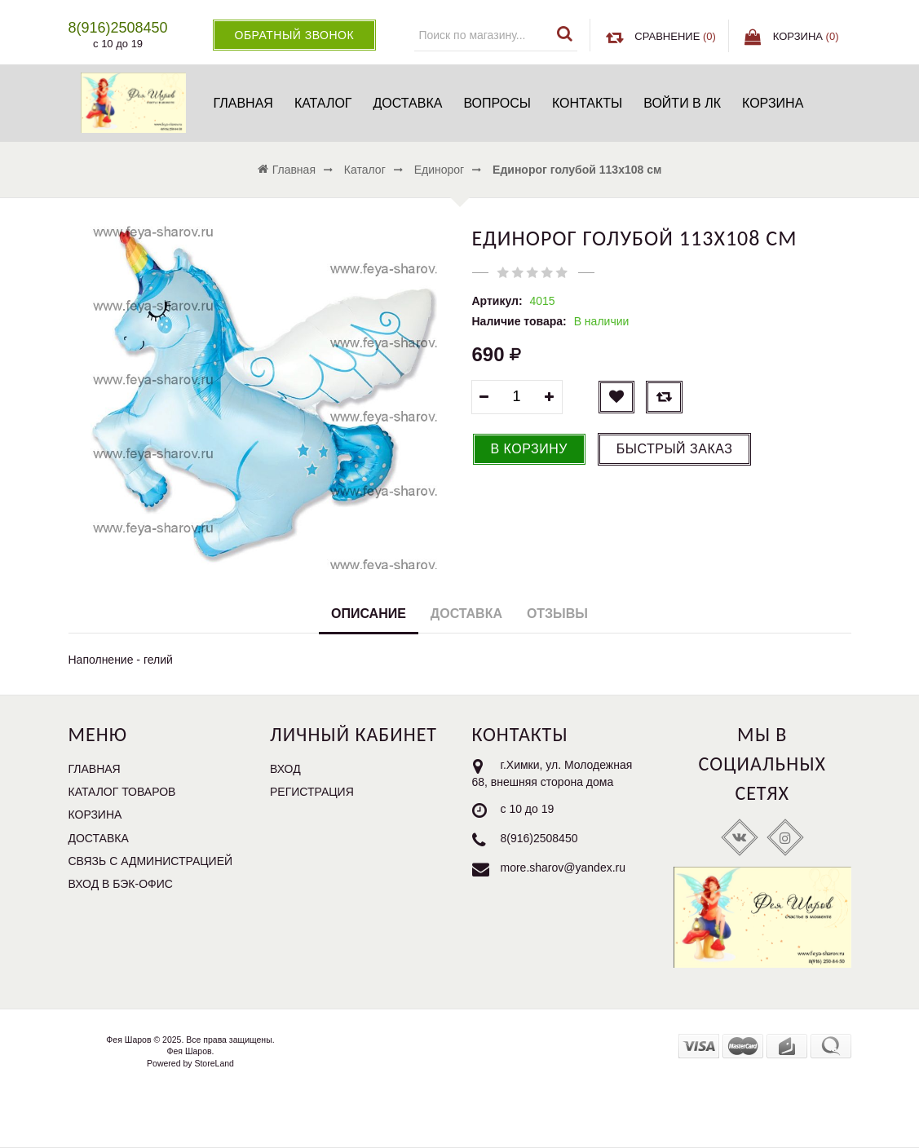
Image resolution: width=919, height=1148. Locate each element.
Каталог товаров (122, 791)
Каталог (323, 103)
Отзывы (557, 613)
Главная (242, 103)
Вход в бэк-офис (120, 883)
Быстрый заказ (674, 449)
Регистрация (312, 791)
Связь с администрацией (150, 861)
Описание (368, 613)
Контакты (587, 103)
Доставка (408, 103)
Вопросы (497, 103)
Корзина (772, 103)
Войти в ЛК (682, 103)
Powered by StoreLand (190, 1063)
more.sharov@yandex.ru (563, 867)
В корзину (529, 449)
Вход (285, 768)
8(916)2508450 (539, 838)
